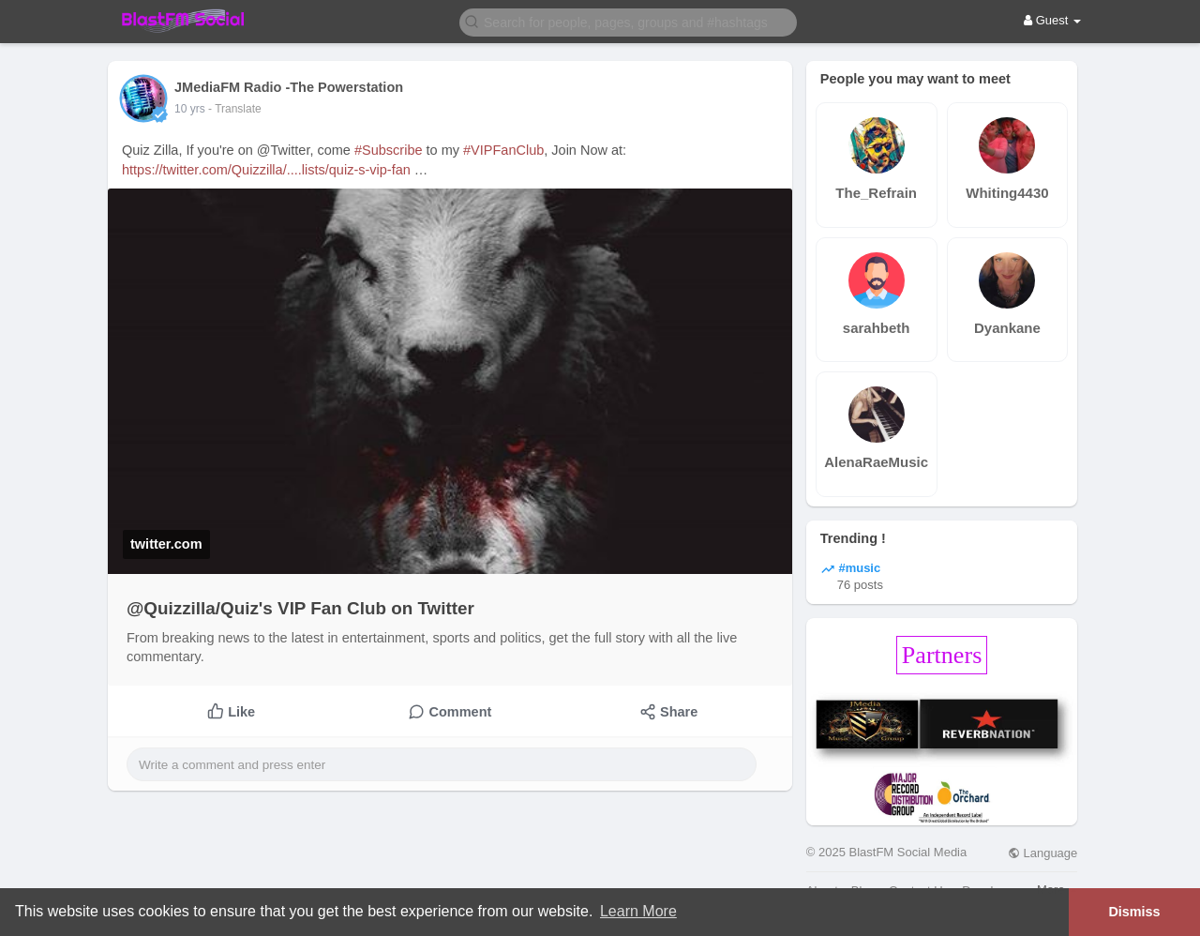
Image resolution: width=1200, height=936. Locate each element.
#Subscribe (388, 150)
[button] (628, 21)
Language (1042, 853)
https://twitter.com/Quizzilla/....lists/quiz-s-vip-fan (266, 169)
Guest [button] (1052, 20)
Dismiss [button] (1134, 911)
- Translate (235, 108)
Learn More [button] (638, 911)
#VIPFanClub (503, 150)
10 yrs (189, 108)
